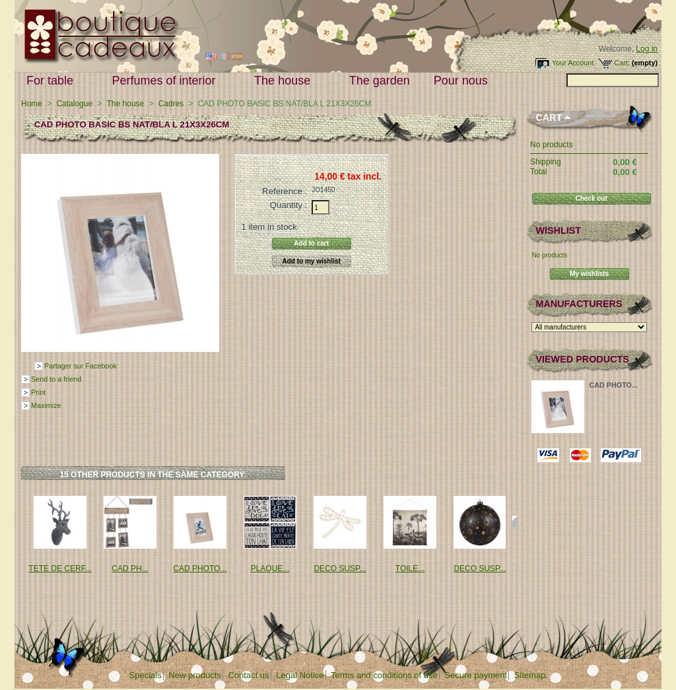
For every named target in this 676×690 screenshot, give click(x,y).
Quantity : (288, 205)
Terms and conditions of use (384, 675)
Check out (591, 198)
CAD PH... (130, 568)
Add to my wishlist (312, 261)
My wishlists (589, 273)
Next (515, 522)
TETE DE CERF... (59, 568)
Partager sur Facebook (80, 366)
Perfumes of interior (167, 81)
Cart (548, 117)
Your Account (572, 63)
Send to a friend (56, 379)
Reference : (284, 191)
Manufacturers (578, 303)
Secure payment (475, 675)
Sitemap (530, 675)
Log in (647, 48)
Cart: (622, 63)
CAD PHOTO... (199, 568)
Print (38, 392)
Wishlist (558, 230)
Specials (145, 675)
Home (31, 103)
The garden (379, 80)
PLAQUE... (270, 568)
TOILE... (409, 568)
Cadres (171, 103)
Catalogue (74, 103)
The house (285, 81)
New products (194, 675)
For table (53, 81)
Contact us (248, 675)
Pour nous (464, 81)
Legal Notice (299, 675)
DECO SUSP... (340, 568)
